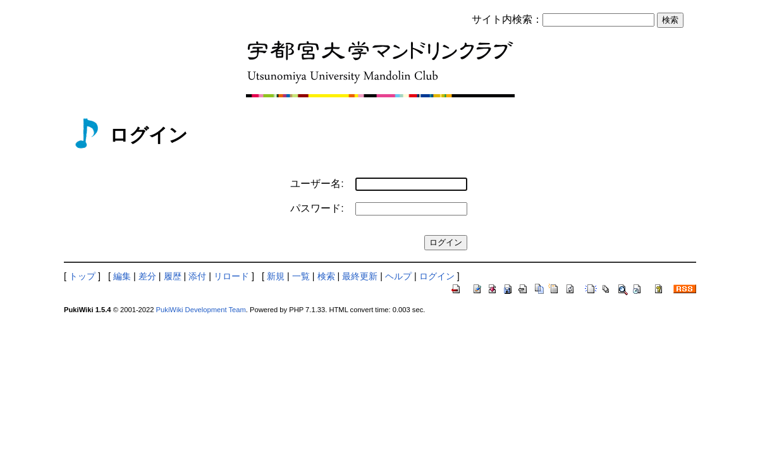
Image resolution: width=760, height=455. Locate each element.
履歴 (172, 276)
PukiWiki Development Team (201, 309)
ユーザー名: (316, 183)
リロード (231, 276)
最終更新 (359, 276)
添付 (197, 276)
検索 (326, 276)
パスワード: (316, 208)
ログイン (437, 276)
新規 (276, 276)
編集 (122, 276)
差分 (147, 276)
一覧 (301, 276)
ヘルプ (398, 276)
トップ (82, 276)
